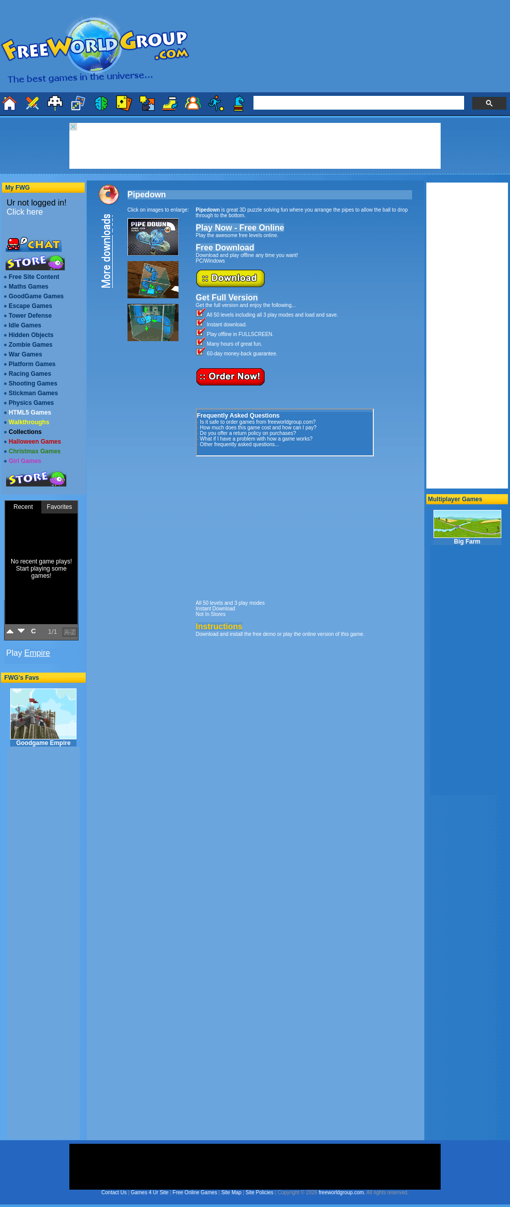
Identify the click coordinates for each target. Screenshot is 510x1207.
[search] (357, 103)
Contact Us (113, 1192)
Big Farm (467, 527)
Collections (25, 431)
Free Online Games (195, 1192)
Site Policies (259, 1192)
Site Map (231, 1192)
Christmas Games (35, 451)
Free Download (225, 247)
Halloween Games (35, 441)
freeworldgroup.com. (342, 1192)
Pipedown (147, 194)
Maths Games (28, 286)
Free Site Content (34, 276)
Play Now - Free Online (240, 227)
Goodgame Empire (43, 717)
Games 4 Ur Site (149, 1192)
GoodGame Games (36, 296)
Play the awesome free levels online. (237, 235)
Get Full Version (227, 297)
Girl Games (25, 461)
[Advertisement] (272, 525)
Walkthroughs (29, 422)
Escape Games (30, 306)
